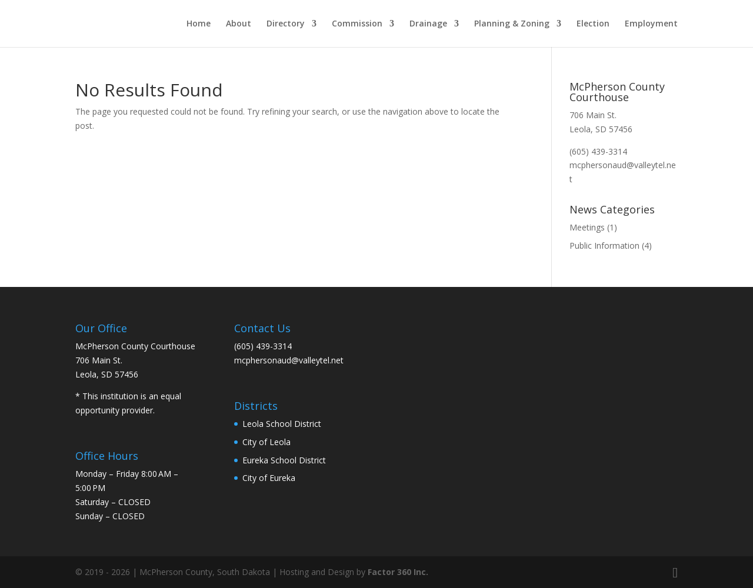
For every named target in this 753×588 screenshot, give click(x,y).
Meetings (587, 227)
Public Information (604, 245)
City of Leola (266, 441)
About (238, 24)
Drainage (428, 24)
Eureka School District (284, 460)
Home (198, 24)
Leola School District (281, 423)
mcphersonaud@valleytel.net (289, 360)
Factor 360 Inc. (398, 571)
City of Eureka (268, 477)
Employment (651, 24)
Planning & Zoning (511, 24)
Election (593, 24)
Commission (357, 24)
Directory (285, 24)
